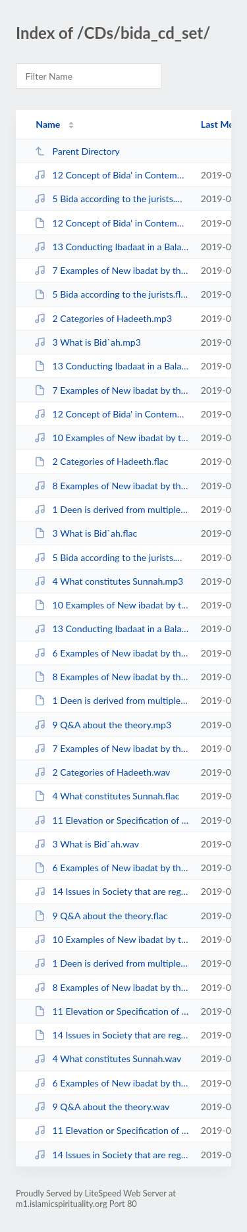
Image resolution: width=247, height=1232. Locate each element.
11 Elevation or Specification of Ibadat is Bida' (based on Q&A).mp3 (111, 820)
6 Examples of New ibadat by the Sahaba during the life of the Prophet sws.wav (111, 1082)
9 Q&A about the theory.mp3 (102, 724)
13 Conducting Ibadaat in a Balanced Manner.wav (111, 628)
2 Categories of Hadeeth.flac (101, 461)
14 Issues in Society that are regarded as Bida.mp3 (111, 891)
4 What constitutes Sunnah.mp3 (108, 581)
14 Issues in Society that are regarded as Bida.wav (111, 1154)
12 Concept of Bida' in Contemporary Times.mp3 (111, 174)
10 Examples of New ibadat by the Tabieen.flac (111, 604)
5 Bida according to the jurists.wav (111, 557)
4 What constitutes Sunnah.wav (107, 1058)
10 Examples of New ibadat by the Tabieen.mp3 (111, 437)
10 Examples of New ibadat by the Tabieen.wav (111, 939)
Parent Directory (77, 151)
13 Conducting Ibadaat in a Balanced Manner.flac (111, 365)
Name (48, 124)
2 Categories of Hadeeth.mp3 (103, 318)
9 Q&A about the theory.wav (101, 1106)
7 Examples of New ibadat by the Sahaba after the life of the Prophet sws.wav (111, 748)
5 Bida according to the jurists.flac (111, 294)
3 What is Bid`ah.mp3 (87, 342)
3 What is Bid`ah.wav (86, 843)
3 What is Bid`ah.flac (85, 533)
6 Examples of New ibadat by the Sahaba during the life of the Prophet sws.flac (111, 867)
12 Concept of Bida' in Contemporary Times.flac (111, 222)
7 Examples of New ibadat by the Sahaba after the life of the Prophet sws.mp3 (111, 270)
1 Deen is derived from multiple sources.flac (111, 700)
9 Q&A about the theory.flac (100, 915)
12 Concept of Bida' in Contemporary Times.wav (111, 413)
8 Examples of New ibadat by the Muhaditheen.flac (111, 676)
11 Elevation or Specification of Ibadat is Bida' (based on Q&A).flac (111, 1011)
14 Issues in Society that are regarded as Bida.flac (111, 1034)
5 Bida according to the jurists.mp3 (111, 198)
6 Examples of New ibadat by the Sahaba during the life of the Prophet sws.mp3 (111, 652)
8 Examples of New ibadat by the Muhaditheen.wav (111, 987)
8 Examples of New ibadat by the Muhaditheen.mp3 (111, 485)
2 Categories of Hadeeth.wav (102, 772)
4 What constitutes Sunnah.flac (106, 795)
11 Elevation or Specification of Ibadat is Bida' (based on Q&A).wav (111, 1130)
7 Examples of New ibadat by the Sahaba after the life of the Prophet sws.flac (111, 390)
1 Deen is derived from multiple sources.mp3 (111, 509)
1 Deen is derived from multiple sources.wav (111, 963)
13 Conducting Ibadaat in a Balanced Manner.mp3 (111, 246)
